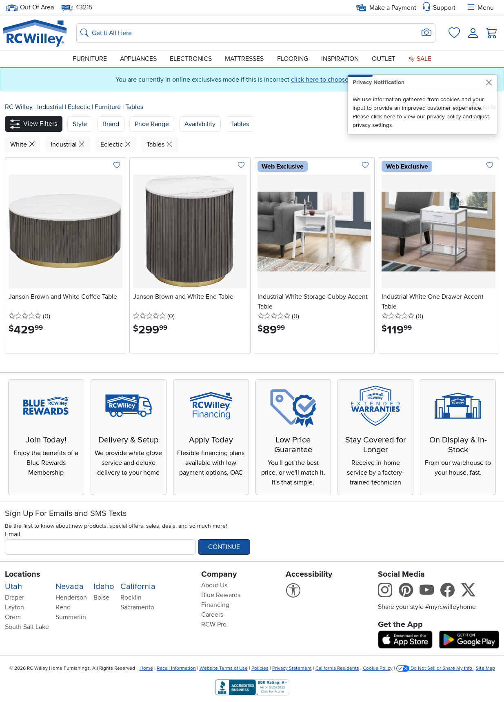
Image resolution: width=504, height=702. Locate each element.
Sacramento (137, 607)
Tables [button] (240, 124)
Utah (13, 586)
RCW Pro (213, 624)
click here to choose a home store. (340, 80)
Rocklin (131, 597)
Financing (215, 605)
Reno (63, 607)
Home (146, 668)
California (137, 586)
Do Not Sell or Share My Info (434, 668)
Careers (212, 615)
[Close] (488, 82)
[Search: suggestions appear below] (256, 33)
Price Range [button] (152, 124)
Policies (260, 668)
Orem (13, 617)
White (22, 144)
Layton (14, 607)
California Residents (337, 668)
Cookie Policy (378, 668)
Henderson (71, 597)
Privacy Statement (292, 668)
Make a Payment (386, 8)
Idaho (103, 586)
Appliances (138, 59)
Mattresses (244, 59)
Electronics (191, 59)
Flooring (292, 59)
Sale (420, 59)
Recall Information (176, 668)
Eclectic (80, 107)
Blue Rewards (220, 595)
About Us (214, 585)
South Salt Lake (27, 627)
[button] (33, 124)
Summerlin (71, 617)
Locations (22, 574)
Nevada (70, 586)
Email (12, 534)
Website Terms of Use (224, 668)
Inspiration (340, 59)
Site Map (485, 668)
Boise (101, 597)
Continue (224, 547)
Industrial (51, 107)
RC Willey (19, 107)
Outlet (383, 59)
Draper (14, 597)
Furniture (90, 59)
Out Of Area (29, 7)
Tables (134, 107)
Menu (480, 7)
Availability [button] (199, 124)
